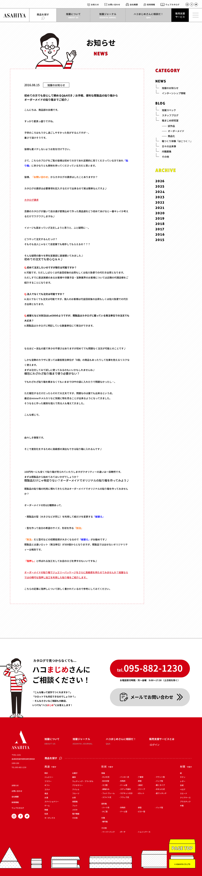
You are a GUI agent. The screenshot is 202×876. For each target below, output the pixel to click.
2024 (160, 191)
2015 (160, 239)
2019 (160, 218)
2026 (160, 181)
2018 (160, 223)
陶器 (46, 810)
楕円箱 (105, 822)
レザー (182, 781)
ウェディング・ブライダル (82, 781)
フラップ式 (124, 797)
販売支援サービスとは (161, 739)
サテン (182, 777)
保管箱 (75, 802)
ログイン (155, 744)
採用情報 (151, 4)
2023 (160, 197)
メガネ (75, 810)
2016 (160, 234)
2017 (160, 229)
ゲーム (47, 806)
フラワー (47, 781)
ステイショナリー (51, 802)
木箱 (182, 806)
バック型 (159, 781)
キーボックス (49, 818)
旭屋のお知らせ (56, 85)
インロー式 (124, 777)
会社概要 (134, 4)
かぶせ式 (105, 777)
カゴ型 (105, 785)
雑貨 (74, 777)
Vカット (141, 793)
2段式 (140, 785)
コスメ (47, 789)
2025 (160, 186)
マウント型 (160, 777)
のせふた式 (160, 789)
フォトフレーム (108, 793)
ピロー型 (141, 812)
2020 (160, 213)
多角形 (122, 781)
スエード (183, 793)
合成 (182, 785)
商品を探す (53, 758)
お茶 (74, 798)
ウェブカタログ (172, 4)
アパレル (75, 789)
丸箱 (103, 818)
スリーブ (141, 789)
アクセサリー (77, 785)
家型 (140, 781)
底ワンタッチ (161, 793)
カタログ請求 (31, 200)
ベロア (182, 789)
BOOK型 (105, 781)
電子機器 (75, 814)
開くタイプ (160, 785)
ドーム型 (123, 785)
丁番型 (140, 777)
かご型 (105, 812)
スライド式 (106, 797)
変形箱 (104, 804)
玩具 (46, 814)
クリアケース (185, 798)
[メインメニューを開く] (195, 15)
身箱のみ (105, 789)
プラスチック (185, 802)
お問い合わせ (114, 4)
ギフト (47, 785)
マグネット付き (126, 793)
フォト (75, 806)
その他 (75, 818)
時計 (46, 773)
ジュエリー (48, 777)
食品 (46, 793)
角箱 (103, 773)
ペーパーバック (108, 832)
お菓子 (75, 773)
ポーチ (122, 832)
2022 (160, 202)
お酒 (46, 798)
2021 (160, 207)
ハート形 (105, 808)
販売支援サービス (180, 15)
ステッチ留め (125, 789)
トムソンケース (144, 832)
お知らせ (95, 4)
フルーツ (75, 793)
